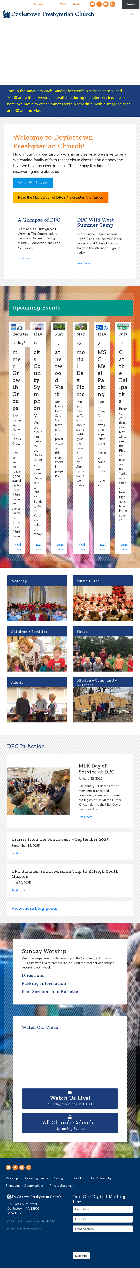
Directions (33, 975)
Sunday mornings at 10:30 (70, 1098)
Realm (77, 4)
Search (130, 4)
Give (52, 4)
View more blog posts (34, 908)
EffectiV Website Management (24, 1228)
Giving (58, 1178)
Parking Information (44, 983)
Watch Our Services (33, 182)
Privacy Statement (62, 1186)
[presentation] (93, 1240)
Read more (24, 258)
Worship (12, 1178)
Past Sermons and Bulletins (51, 991)
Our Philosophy (101, 1178)
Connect (39, 4)
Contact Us (76, 1178)
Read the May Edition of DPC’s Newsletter (60, 197)
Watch (64, 4)
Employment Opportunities (25, 1186)
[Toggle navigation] (132, 14)
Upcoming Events (70, 1123)
